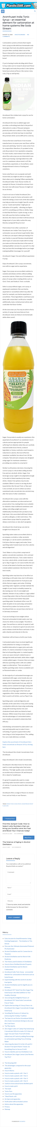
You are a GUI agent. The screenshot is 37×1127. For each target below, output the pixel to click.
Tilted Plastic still (10, 1096)
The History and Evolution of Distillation (18, 961)
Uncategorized (20, 34)
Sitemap (7, 1109)
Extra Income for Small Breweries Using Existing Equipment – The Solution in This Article (18, 941)
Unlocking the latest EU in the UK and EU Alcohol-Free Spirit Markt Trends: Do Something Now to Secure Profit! (18, 1046)
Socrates (22, 1121)
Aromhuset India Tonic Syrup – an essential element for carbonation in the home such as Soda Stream (19, 974)
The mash (8, 1089)
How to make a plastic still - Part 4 (16, 1081)
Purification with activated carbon (16, 1101)
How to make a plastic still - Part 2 (16, 1076)
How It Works (9, 1070)
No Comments (18, 833)
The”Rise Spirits (10, 1026)
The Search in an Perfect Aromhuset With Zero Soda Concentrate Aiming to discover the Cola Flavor (19, 1020)
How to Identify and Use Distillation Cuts (18, 1052)
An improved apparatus (12, 1099)
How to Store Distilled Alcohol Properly (18, 964)
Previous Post (9, 818)
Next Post (29, 837)
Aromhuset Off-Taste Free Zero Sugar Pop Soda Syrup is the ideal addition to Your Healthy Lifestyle (19, 992)
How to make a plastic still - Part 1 (16, 1073)
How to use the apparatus (13, 1094)
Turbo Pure (8, 1091)
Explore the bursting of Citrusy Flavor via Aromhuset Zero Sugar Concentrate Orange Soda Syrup (19, 1007)
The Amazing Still (10, 1063)
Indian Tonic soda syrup (13, 804)
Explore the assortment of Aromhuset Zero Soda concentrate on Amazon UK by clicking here (18, 744)
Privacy (7, 1107)
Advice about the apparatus (14, 1104)
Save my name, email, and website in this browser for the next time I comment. (18, 906)
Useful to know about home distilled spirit (19, 1083)
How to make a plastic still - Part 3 (16, 1078)
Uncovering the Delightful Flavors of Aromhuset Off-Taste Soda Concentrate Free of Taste (18, 1000)
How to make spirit (11, 1086)
